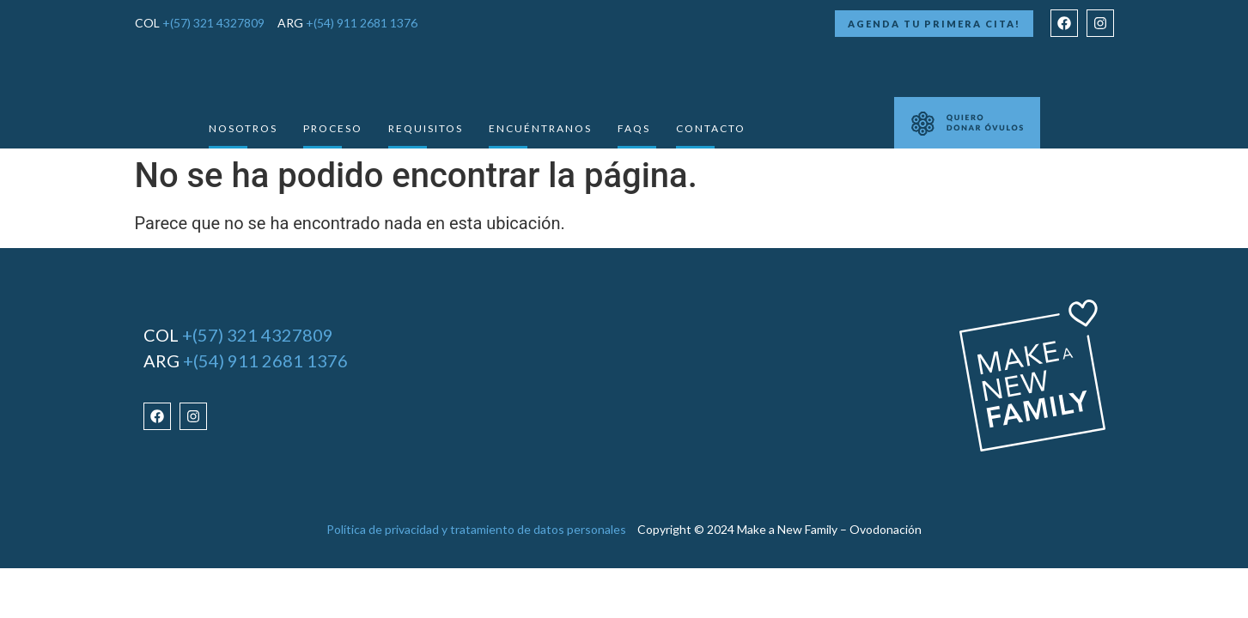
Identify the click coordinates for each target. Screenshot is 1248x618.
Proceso (332, 128)
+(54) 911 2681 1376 (361, 22)
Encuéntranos (540, 128)
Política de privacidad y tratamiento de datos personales (476, 529)
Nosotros (243, 128)
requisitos (425, 128)
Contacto (711, 128)
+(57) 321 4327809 (213, 22)
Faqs (634, 128)
